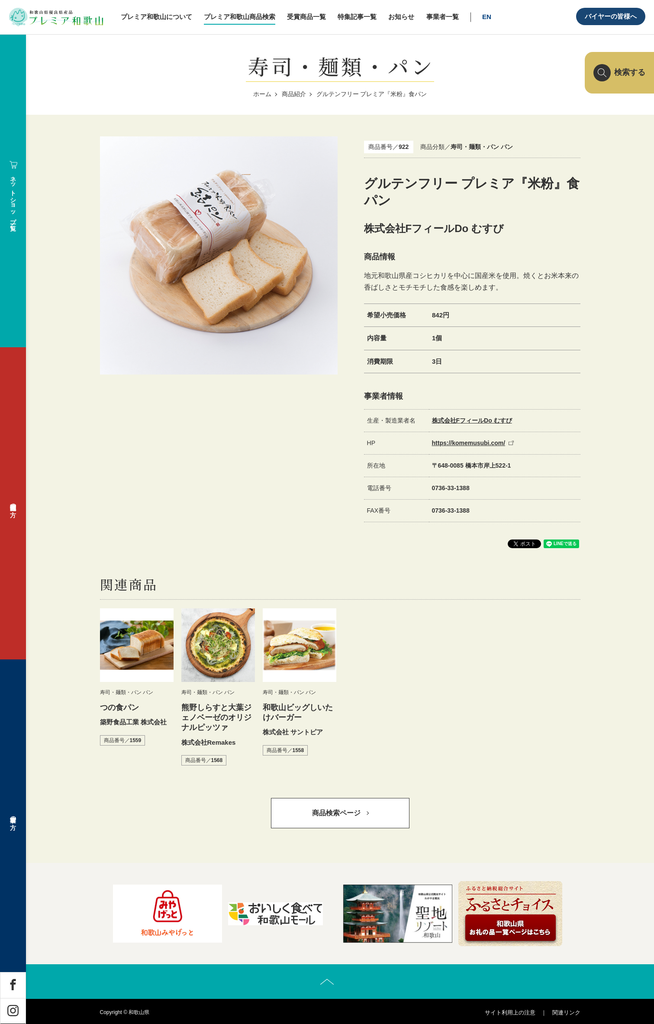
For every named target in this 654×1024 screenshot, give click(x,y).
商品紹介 (294, 93)
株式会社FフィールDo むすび (472, 420)
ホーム (262, 93)
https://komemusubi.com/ (469, 442)
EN (486, 16)
